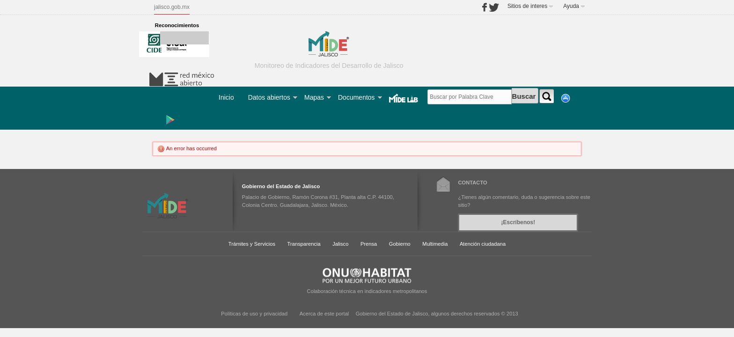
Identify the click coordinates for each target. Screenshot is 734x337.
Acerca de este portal (324, 313)
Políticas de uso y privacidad (254, 313)
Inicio (226, 97)
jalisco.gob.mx (172, 7)
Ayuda (571, 6)
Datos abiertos (269, 97)
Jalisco (340, 244)
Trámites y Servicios (251, 244)
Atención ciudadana (483, 244)
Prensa (368, 244)
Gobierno (400, 244)
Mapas (314, 97)
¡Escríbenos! (518, 222)
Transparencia (304, 244)
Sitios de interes (527, 6)
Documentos (356, 97)
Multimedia (435, 244)
